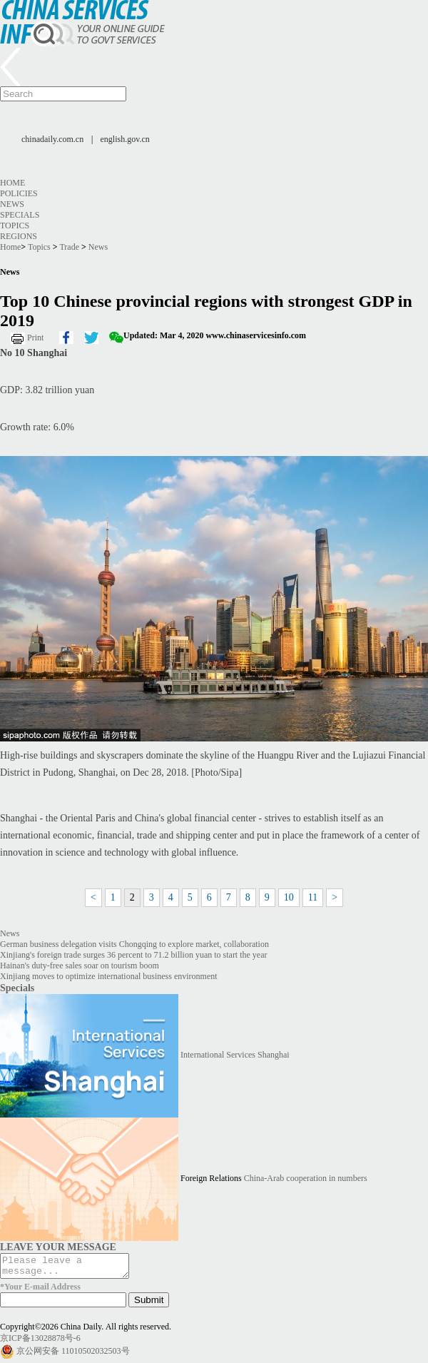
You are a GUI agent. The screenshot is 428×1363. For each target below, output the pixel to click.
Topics (14, 225)
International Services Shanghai (235, 1055)
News (12, 204)
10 (289, 897)
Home (12, 183)
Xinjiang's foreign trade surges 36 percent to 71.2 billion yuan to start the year (134, 955)
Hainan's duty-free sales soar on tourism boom (79, 966)
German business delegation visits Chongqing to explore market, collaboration (134, 944)
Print (35, 338)
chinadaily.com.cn (52, 139)
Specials (19, 215)
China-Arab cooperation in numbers (305, 1178)
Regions (18, 236)
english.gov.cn (125, 139)
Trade (69, 247)
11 (312, 897)
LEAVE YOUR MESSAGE (58, 1246)
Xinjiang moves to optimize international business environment (109, 976)
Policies (19, 193)
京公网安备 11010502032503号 (73, 1355)
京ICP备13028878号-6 (40, 1342)
